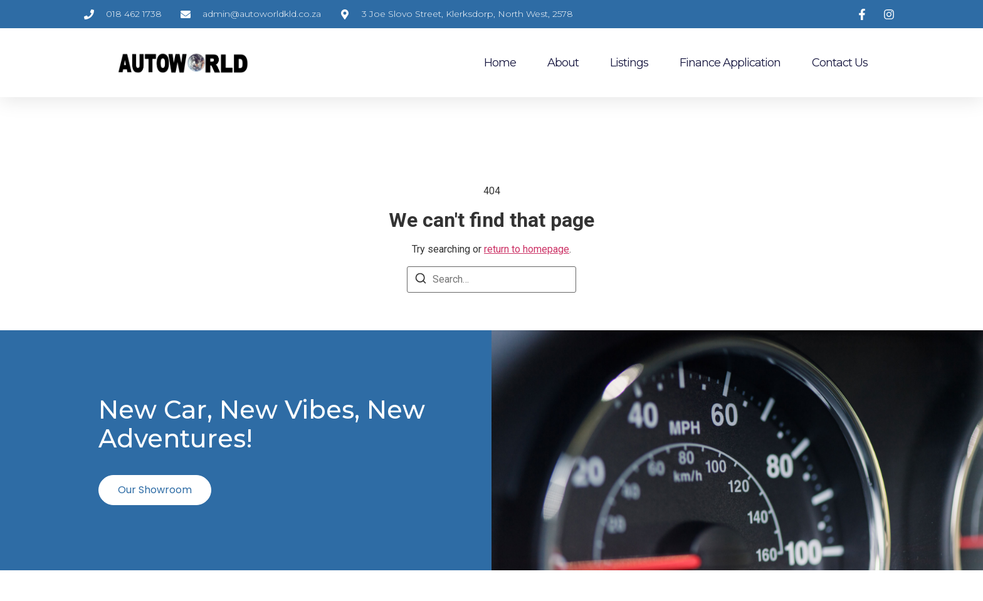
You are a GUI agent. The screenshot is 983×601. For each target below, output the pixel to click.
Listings (629, 63)
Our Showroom (155, 489)
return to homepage (526, 249)
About (563, 63)
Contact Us (840, 63)
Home (500, 63)
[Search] (420, 280)
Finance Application (730, 63)
